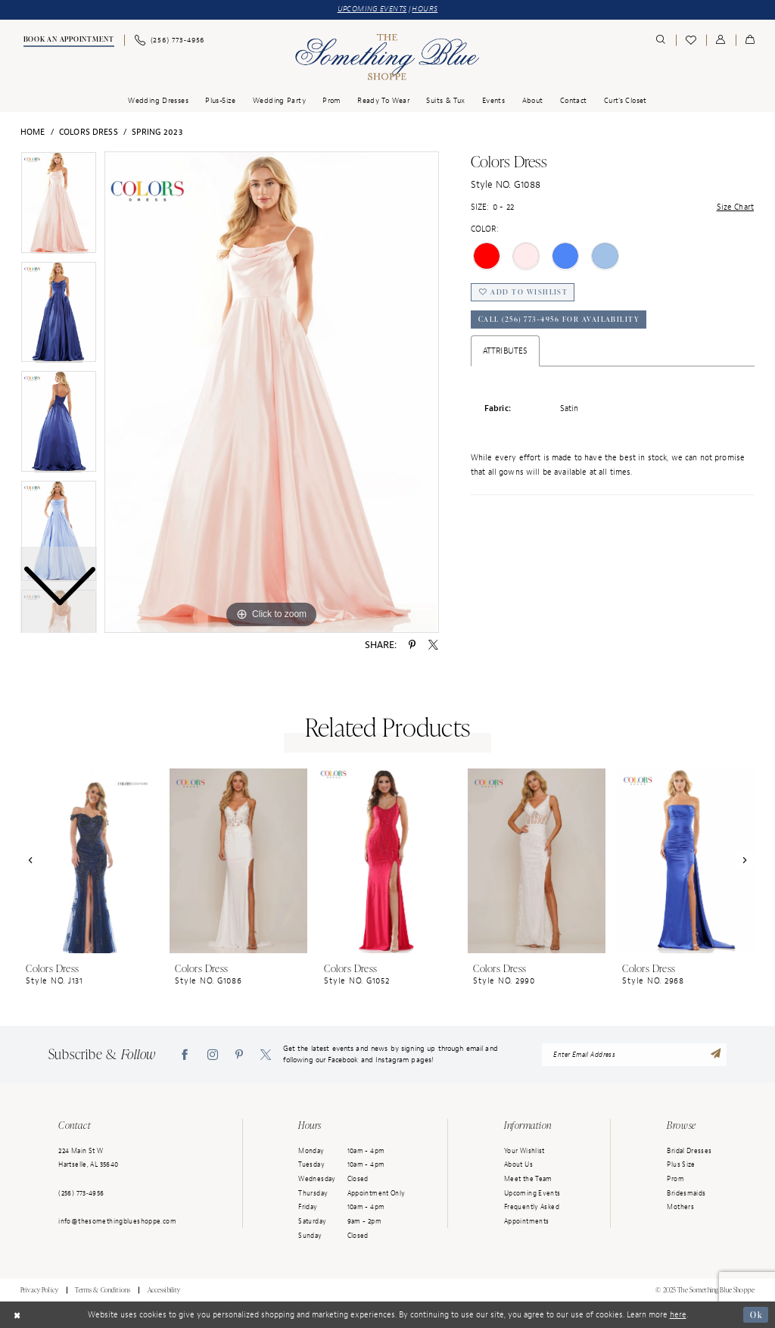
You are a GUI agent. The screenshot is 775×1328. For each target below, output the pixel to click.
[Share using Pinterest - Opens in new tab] (412, 645)
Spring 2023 (157, 131)
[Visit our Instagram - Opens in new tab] (213, 1054)
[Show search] (661, 40)
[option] (58, 316)
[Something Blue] (387, 57)
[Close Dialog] (17, 1315)
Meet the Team (528, 1178)
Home (32, 131)
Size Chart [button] (735, 206)
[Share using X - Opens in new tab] (433, 645)
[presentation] (89, 860)
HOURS (424, 9)
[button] (721, 40)
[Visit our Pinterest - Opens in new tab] (239, 1054)
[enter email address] (634, 1054)
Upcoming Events (532, 1193)
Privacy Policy (39, 1290)
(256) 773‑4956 (81, 1193)
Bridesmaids (686, 1193)
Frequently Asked (531, 1206)
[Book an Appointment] (68, 41)
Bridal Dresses (689, 1150)
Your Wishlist (524, 1150)
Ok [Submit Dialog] (755, 1314)
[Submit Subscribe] (716, 1054)
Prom (675, 1178)
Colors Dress (88, 131)
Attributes (505, 350)
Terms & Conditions (102, 1290)
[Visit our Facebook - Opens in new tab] (185, 1054)
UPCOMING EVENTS (372, 9)
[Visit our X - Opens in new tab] (266, 1054)
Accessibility (164, 1290)
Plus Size (681, 1164)
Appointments (526, 1221)
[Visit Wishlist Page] (691, 40)
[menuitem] (68, 41)
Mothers (680, 1206)
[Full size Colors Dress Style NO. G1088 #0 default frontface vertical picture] (271, 392)
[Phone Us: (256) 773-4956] (169, 40)
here (678, 1314)
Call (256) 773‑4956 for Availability (559, 319)
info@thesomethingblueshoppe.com (117, 1221)
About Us (518, 1164)
